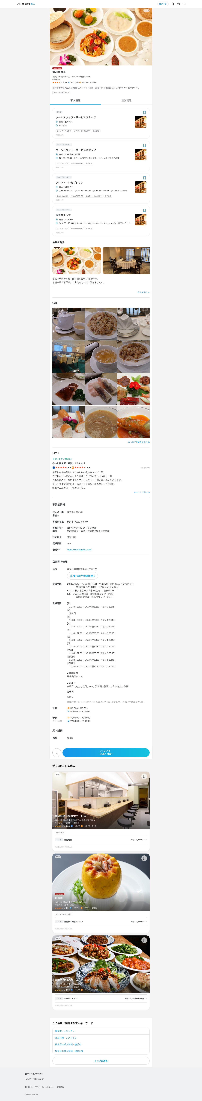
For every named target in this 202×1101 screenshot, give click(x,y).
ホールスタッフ (70, 998)
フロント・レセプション (69, 182)
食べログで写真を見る (137, 442)
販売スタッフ (63, 215)
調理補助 (68, 840)
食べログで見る (140, 492)
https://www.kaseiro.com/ (79, 549)
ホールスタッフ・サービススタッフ (76, 117)
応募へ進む (106, 752)
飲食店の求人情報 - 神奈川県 (69, 1051)
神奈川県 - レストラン (66, 1037)
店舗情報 (127, 100)
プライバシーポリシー (44, 1087)
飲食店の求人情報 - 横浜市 (68, 1044)
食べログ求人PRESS (34, 1074)
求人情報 (75, 100)
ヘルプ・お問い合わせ (34, 1079)
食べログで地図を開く (84, 576)
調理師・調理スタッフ (73, 922)
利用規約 (29, 1087)
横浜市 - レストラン (65, 1031)
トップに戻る (101, 1061)
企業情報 (60, 1087)
